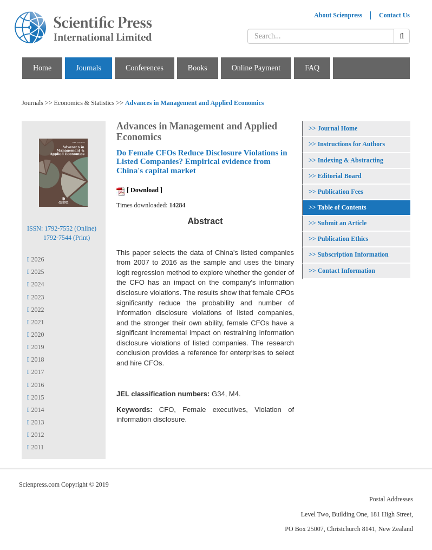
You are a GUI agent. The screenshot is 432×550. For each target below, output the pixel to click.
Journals (88, 68)
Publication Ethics (343, 239)
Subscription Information (353, 254)
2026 (35, 259)
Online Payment (256, 68)
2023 (35, 297)
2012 (35, 434)
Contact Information (346, 270)
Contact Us (394, 15)
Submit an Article (342, 223)
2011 (35, 447)
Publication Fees (340, 191)
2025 (35, 272)
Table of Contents (341, 207)
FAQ (312, 68)
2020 (35, 334)
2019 (35, 347)
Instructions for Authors (351, 144)
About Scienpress (338, 15)
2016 (35, 385)
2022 (35, 309)
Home (42, 68)
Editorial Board (340, 176)
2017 (35, 372)
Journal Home (338, 128)
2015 (35, 397)
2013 (35, 422)
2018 (35, 359)
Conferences (144, 68)
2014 (35, 410)
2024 (35, 284)
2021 (35, 322)
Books (197, 68)
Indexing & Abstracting (350, 160)
